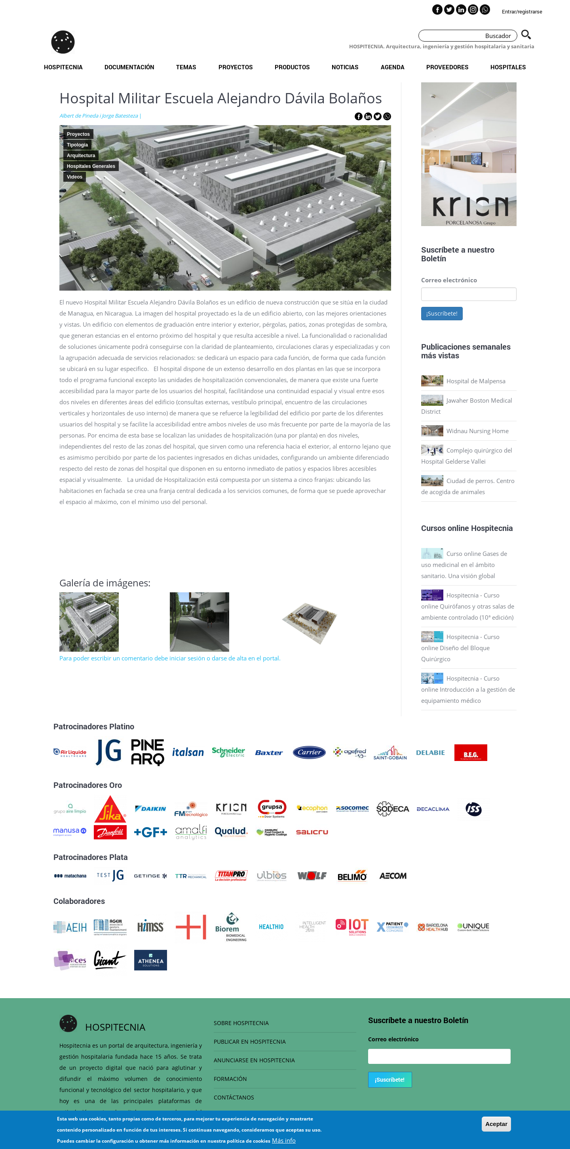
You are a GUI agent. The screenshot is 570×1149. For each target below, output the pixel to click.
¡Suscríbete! (442, 313)
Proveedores (447, 67)
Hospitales (508, 67)
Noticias (345, 67)
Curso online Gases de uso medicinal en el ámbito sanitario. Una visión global (464, 565)
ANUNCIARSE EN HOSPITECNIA (254, 1060)
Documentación (129, 67)
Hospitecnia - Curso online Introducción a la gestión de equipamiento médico (468, 689)
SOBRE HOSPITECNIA (241, 1023)
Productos (292, 67)
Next (522, 156)
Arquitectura (81, 155)
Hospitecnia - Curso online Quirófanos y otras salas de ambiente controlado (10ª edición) (467, 606)
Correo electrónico (449, 280)
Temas (186, 67)
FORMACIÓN (230, 1078)
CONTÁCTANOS (234, 1097)
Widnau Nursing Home (477, 431)
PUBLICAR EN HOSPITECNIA (250, 1041)
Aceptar (496, 1123)
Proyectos (235, 67)
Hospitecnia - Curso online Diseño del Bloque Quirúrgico (460, 648)
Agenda (393, 67)
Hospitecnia (63, 67)
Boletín (433, 258)
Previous (415, 156)
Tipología (77, 145)
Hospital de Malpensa (475, 381)
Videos (74, 177)
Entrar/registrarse (522, 11)
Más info (284, 1140)
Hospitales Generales (91, 166)
